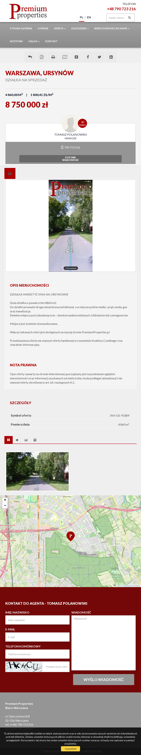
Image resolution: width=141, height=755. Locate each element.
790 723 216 (70, 147)
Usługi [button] (34, 41)
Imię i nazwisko (17, 612)
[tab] (9, 173)
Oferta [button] (60, 28)
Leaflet (116, 586)
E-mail (10, 629)
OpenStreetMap (128, 586)
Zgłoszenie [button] (80, 28)
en (89, 17)
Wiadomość (81, 612)
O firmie (43, 28)
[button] (70, 536)
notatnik (16, 41)
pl (81, 17)
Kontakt (51, 41)
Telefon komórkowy (23, 646)
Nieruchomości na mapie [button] (112, 28)
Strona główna (21, 28)
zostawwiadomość (70, 158)
